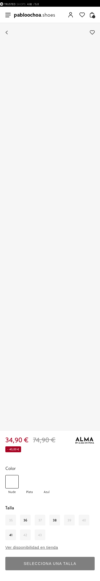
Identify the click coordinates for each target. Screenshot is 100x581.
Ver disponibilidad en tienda (31, 547)
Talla (9, 508)
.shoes (34, 14)
